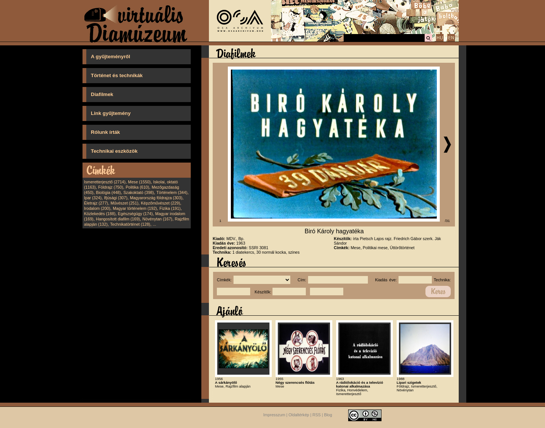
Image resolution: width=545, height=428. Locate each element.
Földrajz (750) (110, 187)
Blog (328, 415)
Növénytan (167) (157, 219)
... (154, 224)
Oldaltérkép (298, 415)
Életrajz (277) (96, 203)
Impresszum (274, 415)
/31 (447, 221)
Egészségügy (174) (135, 213)
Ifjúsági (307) (116, 197)
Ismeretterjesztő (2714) (105, 182)
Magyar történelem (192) (135, 208)
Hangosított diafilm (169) (118, 219)
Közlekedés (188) (99, 213)
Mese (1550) (139, 182)
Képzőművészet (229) (160, 203)
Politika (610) (137, 187)
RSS (317, 415)
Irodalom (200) (97, 208)
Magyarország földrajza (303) (156, 197)
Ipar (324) (92, 197)
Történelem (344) (171, 192)
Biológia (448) (108, 192)
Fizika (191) (170, 208)
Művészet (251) (124, 203)
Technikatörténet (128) (130, 224)
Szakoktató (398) (138, 192)
